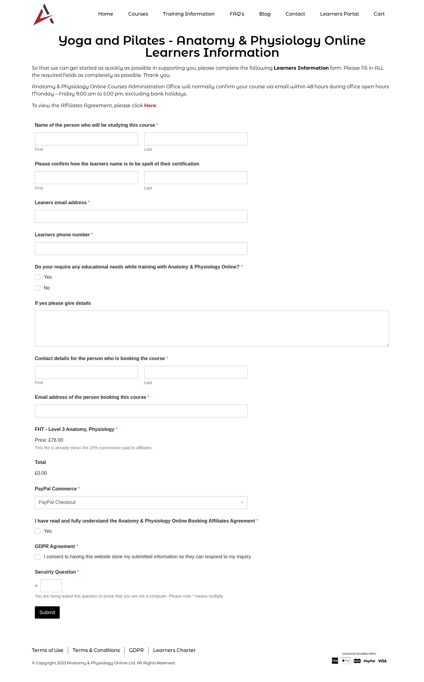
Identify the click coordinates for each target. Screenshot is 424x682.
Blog (265, 14)
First (39, 149)
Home (105, 14)
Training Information (189, 14)
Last (148, 149)
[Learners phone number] (141, 248)
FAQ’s (237, 14)
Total (40, 462)
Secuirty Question (57, 571)
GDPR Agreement (56, 546)
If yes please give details (63, 303)
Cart (379, 14)
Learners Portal (339, 14)
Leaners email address (62, 202)
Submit (47, 612)
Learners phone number (64, 234)
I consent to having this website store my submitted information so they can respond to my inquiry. (148, 556)
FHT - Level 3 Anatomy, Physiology (76, 429)
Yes (48, 277)
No (47, 287)
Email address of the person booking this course (92, 397)
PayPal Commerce (57, 488)
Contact (295, 14)
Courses (138, 14)
